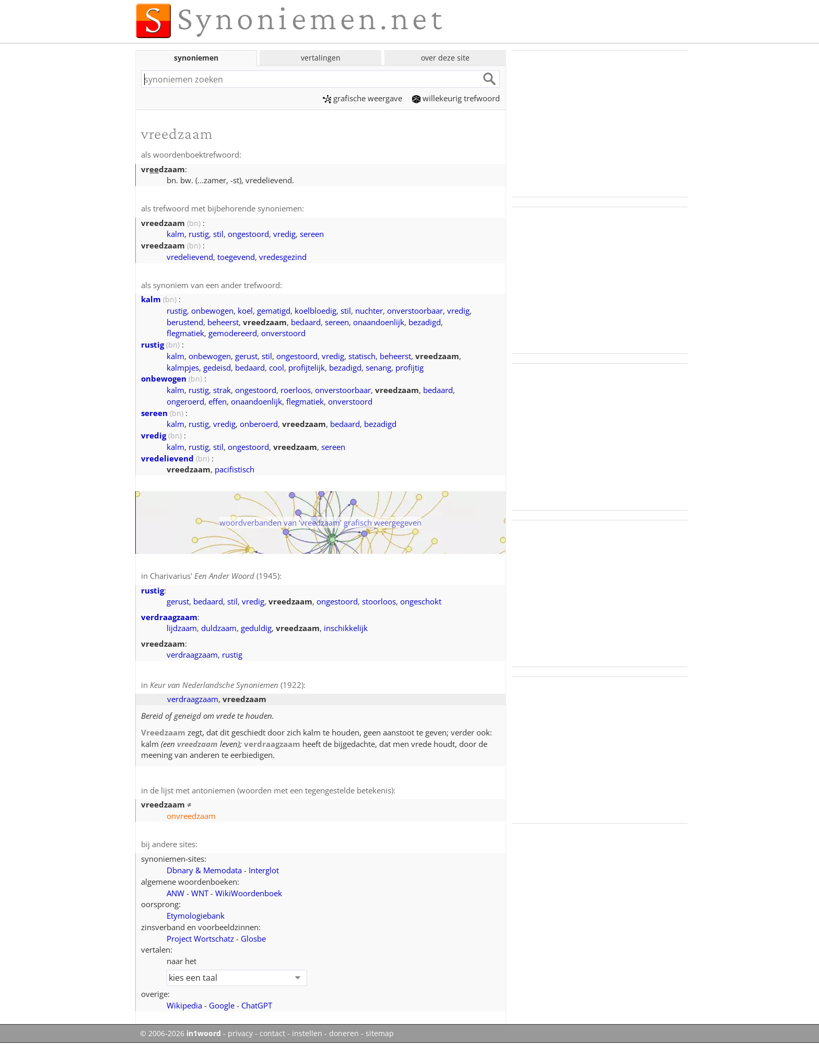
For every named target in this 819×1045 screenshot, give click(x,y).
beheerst (223, 322)
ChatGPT (256, 1005)
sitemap (380, 1033)
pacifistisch (234, 469)
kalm (175, 234)
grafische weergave (362, 98)
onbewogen (212, 310)
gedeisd (217, 367)
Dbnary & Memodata (204, 870)
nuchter (369, 310)
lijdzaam (182, 628)
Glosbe (253, 938)
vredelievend (190, 257)
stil (218, 234)
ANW (175, 893)
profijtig (409, 367)
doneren (344, 1033)
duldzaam (219, 628)
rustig (199, 234)
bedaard (306, 322)
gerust (246, 356)
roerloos (295, 390)
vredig (284, 234)
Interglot (264, 870)
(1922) (226, 685)
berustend (185, 322)
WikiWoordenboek (248, 893)
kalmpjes (183, 367)
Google (222, 1005)
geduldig (256, 628)
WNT (199, 893)
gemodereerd (232, 333)
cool (276, 367)
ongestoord (248, 234)
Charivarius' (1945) (214, 576)
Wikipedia (184, 1005)
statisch (362, 356)
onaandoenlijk (378, 322)
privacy (240, 1033)
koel (245, 310)
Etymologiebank (196, 915)
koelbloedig (315, 310)
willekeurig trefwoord (456, 98)
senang (378, 367)
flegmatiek (185, 333)
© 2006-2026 (180, 1033)
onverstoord (283, 333)
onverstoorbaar (415, 310)
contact (272, 1033)
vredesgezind (283, 257)
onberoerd (259, 424)
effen (217, 401)
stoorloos (379, 601)
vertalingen (321, 58)
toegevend (236, 257)
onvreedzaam (191, 816)
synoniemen (196, 58)
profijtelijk (306, 367)
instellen (307, 1033)
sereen (312, 234)
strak (222, 390)
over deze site (445, 58)
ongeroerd (185, 401)
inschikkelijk (346, 628)
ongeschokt (420, 601)
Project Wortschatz (200, 938)
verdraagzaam (169, 617)
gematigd (273, 310)
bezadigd (424, 322)
